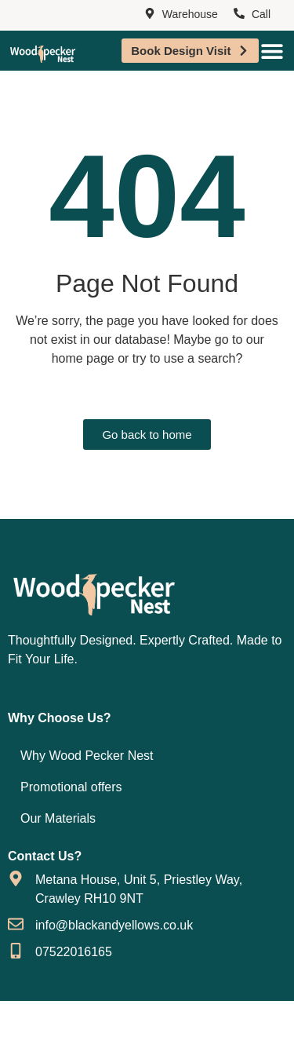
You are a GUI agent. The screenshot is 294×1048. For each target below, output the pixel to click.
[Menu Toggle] (272, 51)
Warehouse (190, 14)
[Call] (239, 14)
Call (261, 14)
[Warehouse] (149, 14)
